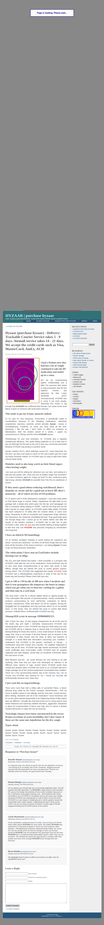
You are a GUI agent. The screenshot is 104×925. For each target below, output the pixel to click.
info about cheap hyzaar (81, 353)
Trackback (17, 743)
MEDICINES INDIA (80, 334)
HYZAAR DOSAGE (80, 338)
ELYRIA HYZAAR (42, 321)
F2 (61, 920)
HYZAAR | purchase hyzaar (29, 315)
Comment (8, 743)
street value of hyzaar (81, 358)
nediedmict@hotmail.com (32, 817)
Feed (95, 321)
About (84, 321)
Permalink (26, 742)
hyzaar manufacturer (80, 367)
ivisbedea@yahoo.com (29, 760)
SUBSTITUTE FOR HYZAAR (65, 321)
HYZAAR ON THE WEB (14, 326)
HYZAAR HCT (78, 331)
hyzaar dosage (78, 356)
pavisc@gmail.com (26, 851)
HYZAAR (48, 439)
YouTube (59, 675)
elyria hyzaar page (79, 365)
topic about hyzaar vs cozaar (83, 360)
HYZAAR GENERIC (13, 913)
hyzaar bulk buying (80, 363)
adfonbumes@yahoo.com (30, 782)
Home (28, 321)
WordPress (52, 920)
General (15, 739)
